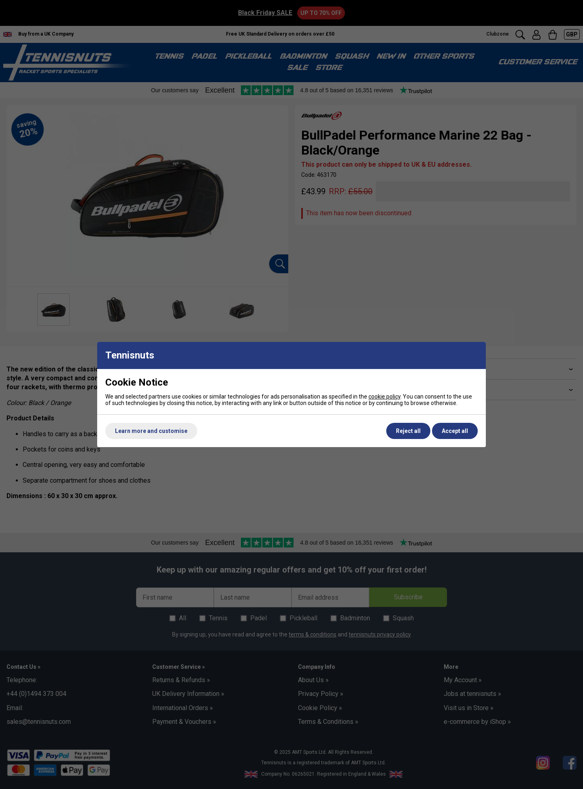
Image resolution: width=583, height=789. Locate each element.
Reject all (408, 431)
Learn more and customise (151, 431)
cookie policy (384, 396)
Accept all (455, 431)
